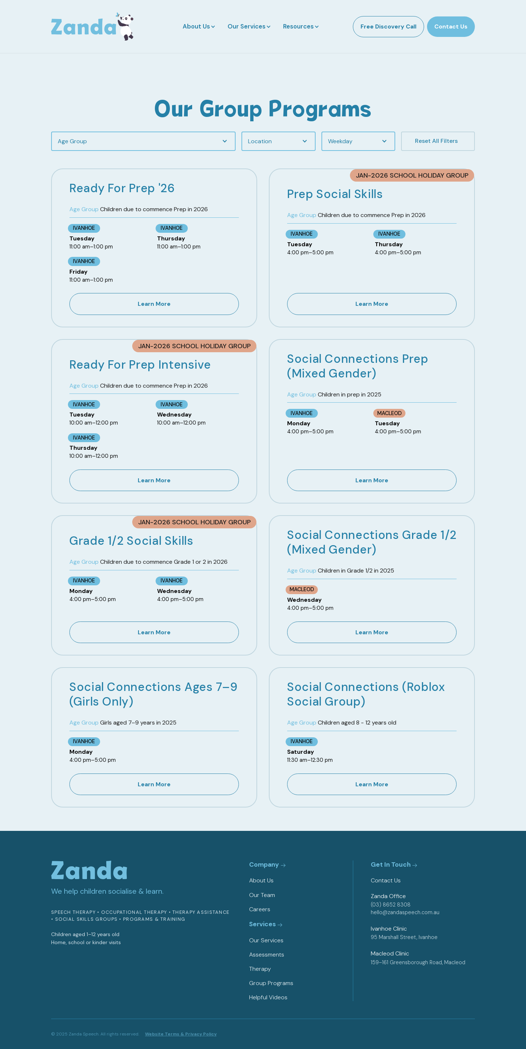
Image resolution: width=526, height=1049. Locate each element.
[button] (198, 26)
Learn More (154, 304)
